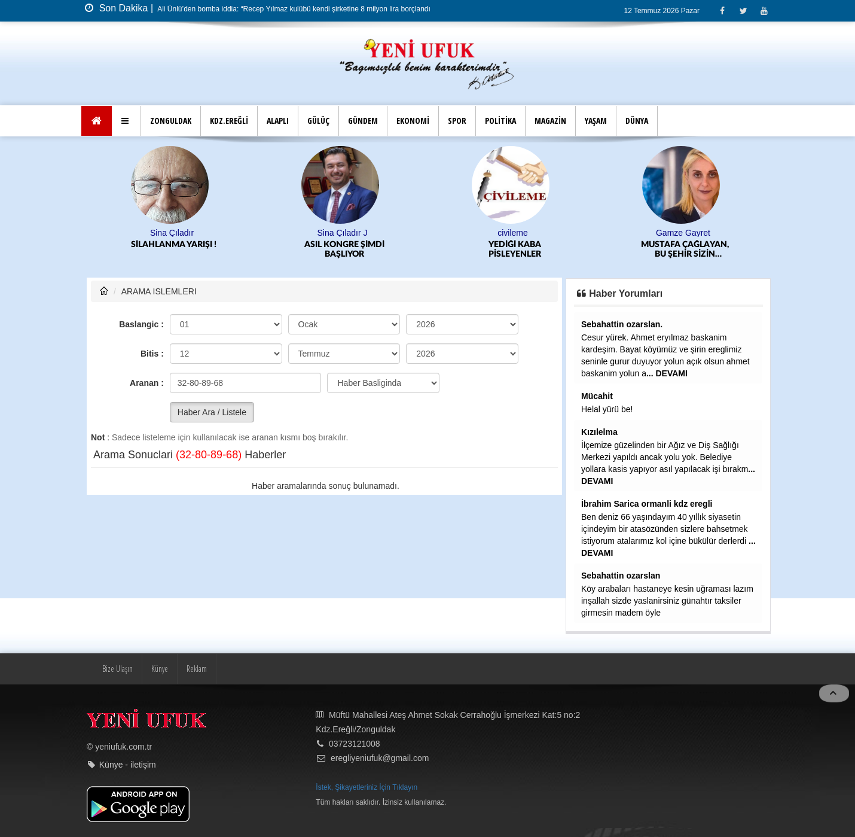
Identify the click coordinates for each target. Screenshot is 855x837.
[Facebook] (722, 10)
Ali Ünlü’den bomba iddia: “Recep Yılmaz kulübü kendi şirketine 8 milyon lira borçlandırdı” (298, 9)
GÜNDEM (363, 120)
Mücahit (597, 396)
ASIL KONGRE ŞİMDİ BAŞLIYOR (344, 249)
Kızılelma (599, 432)
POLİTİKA (500, 120)
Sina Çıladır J (342, 233)
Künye (159, 668)
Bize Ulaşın (117, 668)
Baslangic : (141, 324)
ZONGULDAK (170, 120)
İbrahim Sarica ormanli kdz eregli (646, 504)
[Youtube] (763, 10)
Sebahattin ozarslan (620, 575)
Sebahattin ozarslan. (621, 324)
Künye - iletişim (127, 764)
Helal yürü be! (607, 409)
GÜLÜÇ (318, 120)
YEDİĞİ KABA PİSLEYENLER (514, 249)
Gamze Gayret (683, 233)
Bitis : (152, 353)
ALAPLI (278, 120)
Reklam (197, 668)
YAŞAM (596, 120)
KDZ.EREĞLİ (229, 120)
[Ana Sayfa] (96, 121)
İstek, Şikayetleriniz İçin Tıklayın (366, 787)
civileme (512, 233)
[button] (126, 121)
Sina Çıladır (172, 233)
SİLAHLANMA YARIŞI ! (173, 245)
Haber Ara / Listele (212, 412)
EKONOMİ (412, 120)
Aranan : (147, 383)
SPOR (457, 120)
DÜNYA (636, 120)
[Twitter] (742, 10)
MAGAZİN (550, 120)
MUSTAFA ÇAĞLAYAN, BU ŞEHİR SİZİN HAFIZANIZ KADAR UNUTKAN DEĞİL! (685, 250)
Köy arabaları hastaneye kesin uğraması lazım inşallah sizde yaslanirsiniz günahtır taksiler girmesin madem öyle (667, 600)
